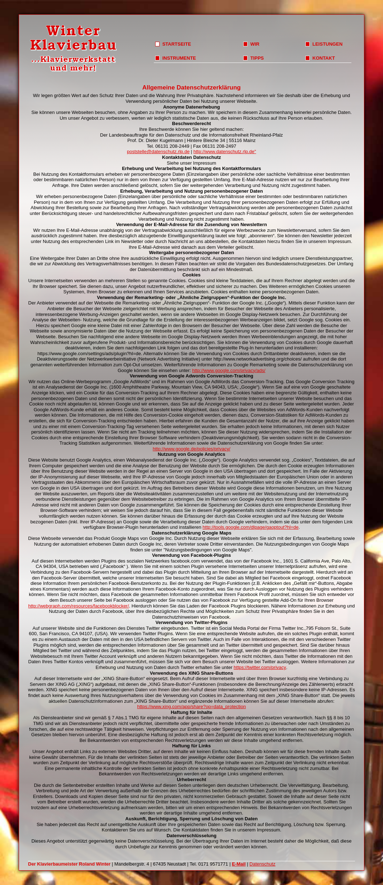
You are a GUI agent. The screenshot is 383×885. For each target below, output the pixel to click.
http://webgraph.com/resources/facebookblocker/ (78, 606)
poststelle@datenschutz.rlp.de (158, 151)
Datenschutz (262, 864)
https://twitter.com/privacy (260, 667)
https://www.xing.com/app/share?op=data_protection (191, 706)
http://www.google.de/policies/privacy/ (191, 448)
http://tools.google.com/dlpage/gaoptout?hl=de (251, 527)
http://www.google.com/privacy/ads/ (229, 370)
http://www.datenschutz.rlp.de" (224, 151)
